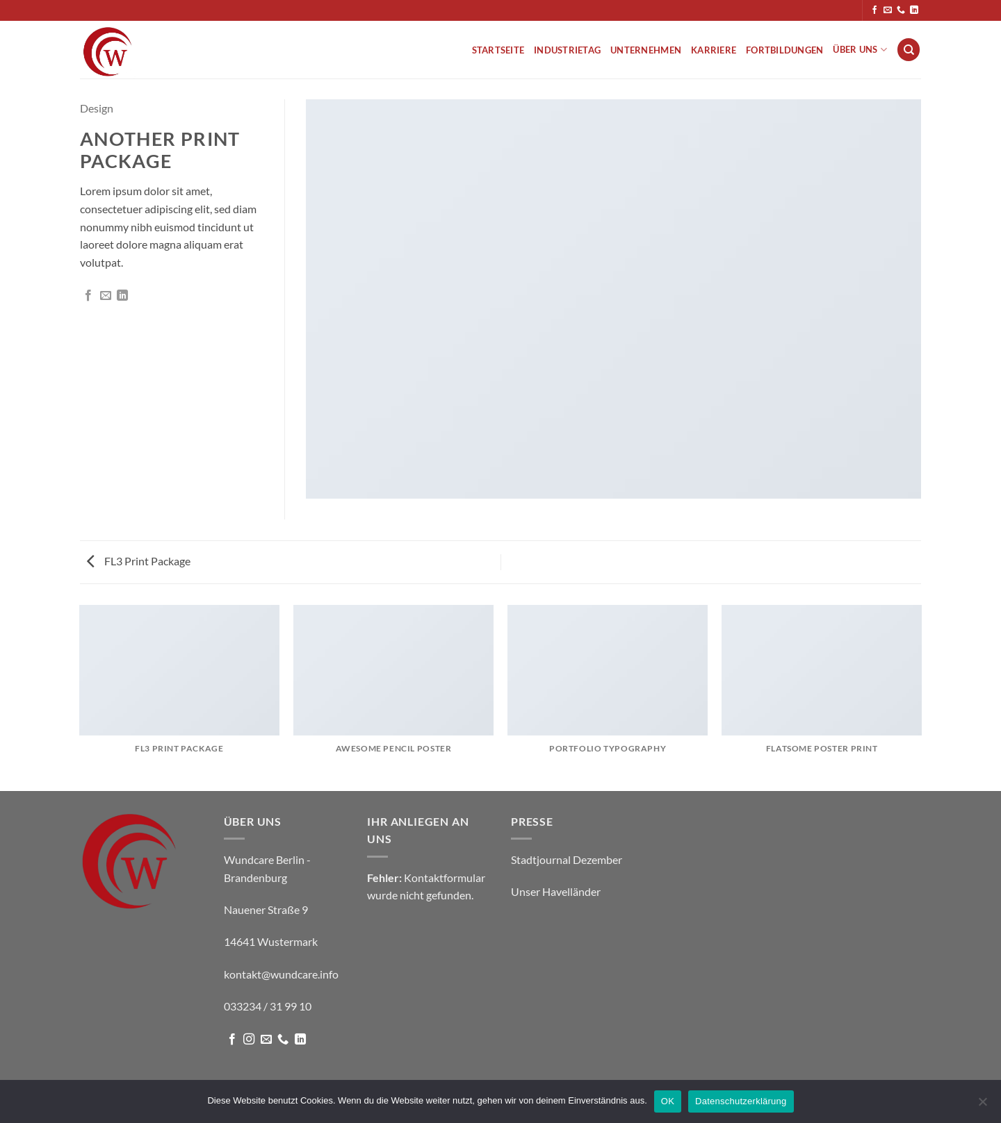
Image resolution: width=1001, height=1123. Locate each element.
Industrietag (567, 50)
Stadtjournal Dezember (566, 859)
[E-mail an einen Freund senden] (105, 296)
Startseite (498, 50)
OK (667, 1101)
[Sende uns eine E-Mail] (888, 10)
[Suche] (908, 49)
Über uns (860, 49)
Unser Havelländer (556, 891)
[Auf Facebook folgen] (874, 10)
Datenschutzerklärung (740, 1101)
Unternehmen (645, 50)
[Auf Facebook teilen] (88, 296)
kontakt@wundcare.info (281, 974)
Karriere (713, 50)
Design (96, 108)
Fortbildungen (784, 50)
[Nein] (982, 1106)
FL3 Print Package (138, 560)
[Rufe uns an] (901, 10)
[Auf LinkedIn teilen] (122, 296)
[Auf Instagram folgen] (248, 1039)
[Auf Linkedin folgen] (914, 10)
